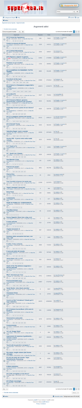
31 (13, 226)
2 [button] (76, 32)
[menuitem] (18, 17)
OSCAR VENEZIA (60, 116)
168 (19, 54)
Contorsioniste (11, 325)
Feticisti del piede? (13, 167)
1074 (17, 121)
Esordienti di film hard (14, 79)
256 (22, 171)
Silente (10, 239)
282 (13, 322)
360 (13, 128)
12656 (18, 91)
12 (19, 164)
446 (13, 278)
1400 (27, 82)
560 (19, 378)
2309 (17, 306)
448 (19, 278)
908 (19, 385)
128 (16, 256)
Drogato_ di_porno (60, 37)
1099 (14, 136)
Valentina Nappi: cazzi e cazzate (17, 131)
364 (25, 128)
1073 (14, 121)
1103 (27, 136)
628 (22, 105)
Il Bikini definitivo (12, 366)
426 (16, 114)
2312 (27, 306)
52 (15, 263)
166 (13, 54)
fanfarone (10, 319)
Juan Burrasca (12, 269)
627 (19, 105)
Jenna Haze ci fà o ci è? (15, 258)
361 (16, 128)
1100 (17, 136)
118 (16, 143)
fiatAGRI (10, 230)
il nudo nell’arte (12, 221)
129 (19, 256)
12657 (21, 91)
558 (13, 378)
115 (22, 67)
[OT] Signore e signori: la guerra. (18, 57)
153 (19, 342)
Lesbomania (11, 198)
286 (25, 322)
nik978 (10, 52)
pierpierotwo (11, 282)
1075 (20, 121)
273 (22, 371)
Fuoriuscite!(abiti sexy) (14, 281)
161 (25, 349)
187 (19, 157)
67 (22, 233)
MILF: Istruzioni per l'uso (15, 275)
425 (13, 114)
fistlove (10, 95)
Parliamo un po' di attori (15, 63)
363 (22, 128)
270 (13, 371)
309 (13, 248)
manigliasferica (12, 110)
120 (22, 143)
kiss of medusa (12, 367)
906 (13, 385)
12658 (25, 91)
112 (13, 67)
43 (22, 41)
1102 (24, 136)
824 (25, 185)
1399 (24, 82)
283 (16, 322)
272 (19, 371)
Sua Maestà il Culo (13, 159)
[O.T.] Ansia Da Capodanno (16, 37)
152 (16, 342)
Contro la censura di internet (16, 43)
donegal (10, 155)
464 (19, 76)
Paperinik (10, 64)
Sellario (57, 258)
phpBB (35, 400)
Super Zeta (11, 303)
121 (25, 143)
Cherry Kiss (10, 174)
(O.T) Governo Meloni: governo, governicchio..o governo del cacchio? (19, 100)
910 (25, 385)
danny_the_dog (12, 132)
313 (25, 248)
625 (13, 105)
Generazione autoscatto (15, 318)
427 (19, 114)
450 (25, 278)
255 (19, 171)
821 (16, 185)
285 (22, 322)
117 (13, 143)
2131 (20, 60)
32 (15, 226)
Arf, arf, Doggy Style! (13, 331)
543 (13, 97)
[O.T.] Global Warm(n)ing (15, 51)
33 (17, 226)
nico (9, 58)
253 (13, 171)
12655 (14, 91)
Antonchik (10, 382)
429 (25, 114)
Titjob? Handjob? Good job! (16, 187)
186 (16, 157)
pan (56, 381)
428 (22, 114)
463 (16, 76)
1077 (27, 121)
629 (25, 105)
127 (13, 256)
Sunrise (10, 183)
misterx (10, 326)
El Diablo (57, 181)
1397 (17, 82)
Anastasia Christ (12, 293)
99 (15, 48)
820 (13, 185)
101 (21, 48)
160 (22, 349)
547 (25, 97)
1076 (24, 121)
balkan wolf (11, 289)
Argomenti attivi (20, 22)
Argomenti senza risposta (8, 22)
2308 (14, 306)
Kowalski (10, 141)
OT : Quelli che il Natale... (15, 153)
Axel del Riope (12, 360)
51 (13, 263)
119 (19, 143)
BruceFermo (11, 125)
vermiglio (10, 260)
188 (22, 157)
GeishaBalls (58, 94)
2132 (24, 60)
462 (13, 76)
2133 (27, 60)
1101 (20, 136)
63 (13, 233)
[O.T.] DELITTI (11, 94)
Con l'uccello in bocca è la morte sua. (19, 181)
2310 (20, 306)
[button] (79, 31)
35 (22, 226)
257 (25, 171)
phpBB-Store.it (45, 401)
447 (16, 278)
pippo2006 (58, 288)
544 (16, 97)
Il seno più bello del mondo (16, 251)
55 (22, 263)
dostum (57, 374)
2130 (17, 60)
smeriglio (57, 366)
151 (13, 342)
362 (19, 128)
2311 (24, 306)
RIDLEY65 (11, 118)
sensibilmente (11, 223)
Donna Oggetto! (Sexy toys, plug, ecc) (19, 217)
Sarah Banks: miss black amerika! (18, 288)
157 (13, 349)
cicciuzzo (57, 51)
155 (25, 342)
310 (16, 248)
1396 (14, 82)
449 (22, 278)
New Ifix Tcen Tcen (28, 38)
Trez (56, 85)
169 (22, 54)
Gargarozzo (58, 309)
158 (16, 349)
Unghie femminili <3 (13, 229)
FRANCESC (11, 211)
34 (20, 226)
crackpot (10, 45)
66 (20, 233)
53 (17, 263)
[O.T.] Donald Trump (13, 124)
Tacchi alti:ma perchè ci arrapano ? (18, 345)
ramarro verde (11, 175)
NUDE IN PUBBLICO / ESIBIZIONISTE (19, 203)
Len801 (57, 300)
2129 (14, 60)
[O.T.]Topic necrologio (14, 381)
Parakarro (57, 79)
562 (25, 378)
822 (19, 185)
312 (22, 248)
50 (13, 315)
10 (15, 164)
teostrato (10, 245)
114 (19, 67)
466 (25, 76)
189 (25, 157)
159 (19, 349)
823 (22, 185)
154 (22, 342)
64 (15, 233)
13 (21, 164)
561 (22, 378)
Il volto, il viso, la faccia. (15, 244)
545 (19, 97)
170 (25, 54)
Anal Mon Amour (12, 210)
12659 (29, 91)
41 (17, 41)
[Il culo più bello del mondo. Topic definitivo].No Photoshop (18, 358)
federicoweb (11, 147)
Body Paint (10, 192)
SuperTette (11, 346)
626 (16, 105)
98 (13, 48)
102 (23, 48)
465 (22, 76)
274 (25, 371)
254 (16, 171)
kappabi (10, 80)
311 (19, 248)
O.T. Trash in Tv (12, 146)
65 (17, 233)
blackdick (10, 73)
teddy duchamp (12, 339)
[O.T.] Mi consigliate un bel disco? (18, 374)
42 (20, 41)
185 (13, 157)
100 (18, 48)
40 (15, 41)
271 (16, 371)
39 (13, 41)
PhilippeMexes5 (12, 88)
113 (16, 67)
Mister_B (10, 276)
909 (22, 385)
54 (20, 263)
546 (22, 97)
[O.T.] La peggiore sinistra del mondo (19, 116)
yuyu (9, 193)
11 (17, 164)
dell (9, 38)
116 (25, 67)
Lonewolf (10, 312)
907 (16, 385)
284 (19, 322)
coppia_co (10, 161)
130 (22, 256)
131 (25, 256)
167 (16, 54)
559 (16, 378)
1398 (20, 82)
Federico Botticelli (12, 252)
